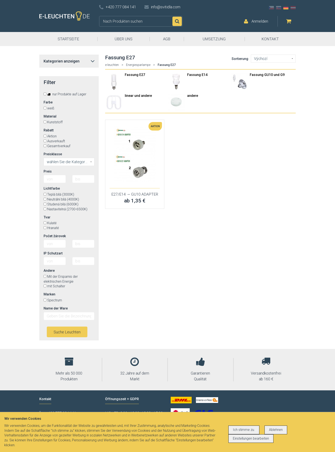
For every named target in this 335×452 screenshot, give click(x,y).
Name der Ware (56, 308)
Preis (48, 171)
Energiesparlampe (138, 65)
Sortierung (240, 59)
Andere (49, 271)
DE (285, 7)
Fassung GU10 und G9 (267, 75)
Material (50, 116)
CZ (271, 7)
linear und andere (138, 96)
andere (192, 96)
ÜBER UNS (123, 39)
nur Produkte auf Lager (65, 94)
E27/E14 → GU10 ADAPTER (134, 194)
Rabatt (49, 130)
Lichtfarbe (52, 188)
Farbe (48, 102)
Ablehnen (276, 430)
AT (293, 7)
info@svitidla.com (165, 7)
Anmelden (259, 21)
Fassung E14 (197, 75)
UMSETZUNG (214, 39)
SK (278, 7)
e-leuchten (112, 65)
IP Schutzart (53, 253)
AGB (166, 39)
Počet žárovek (55, 236)
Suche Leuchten (67, 332)
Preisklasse (53, 154)
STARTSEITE (68, 39)
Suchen (177, 21)
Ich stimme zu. (244, 430)
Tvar (47, 217)
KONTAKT (270, 39)
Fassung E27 (135, 75)
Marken (49, 294)
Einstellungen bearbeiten (251, 438)
